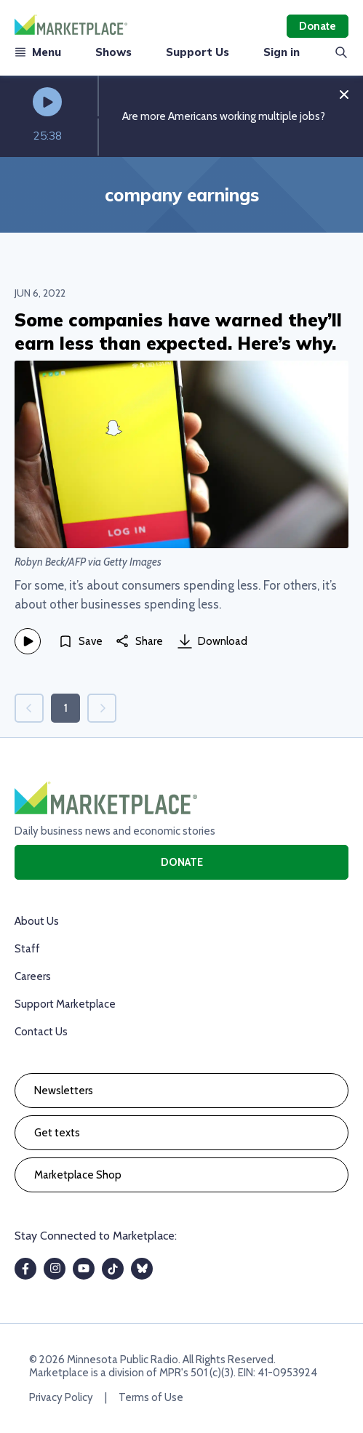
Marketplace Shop (77, 1174)
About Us (37, 921)
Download (212, 641)
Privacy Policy (61, 1397)
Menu (38, 52)
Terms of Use (151, 1397)
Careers (33, 976)
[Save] (80, 641)
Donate (317, 26)
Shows (113, 52)
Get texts (57, 1132)
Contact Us (41, 1031)
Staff (27, 948)
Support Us (197, 52)
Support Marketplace (65, 1004)
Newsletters (63, 1090)
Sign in (281, 52)
